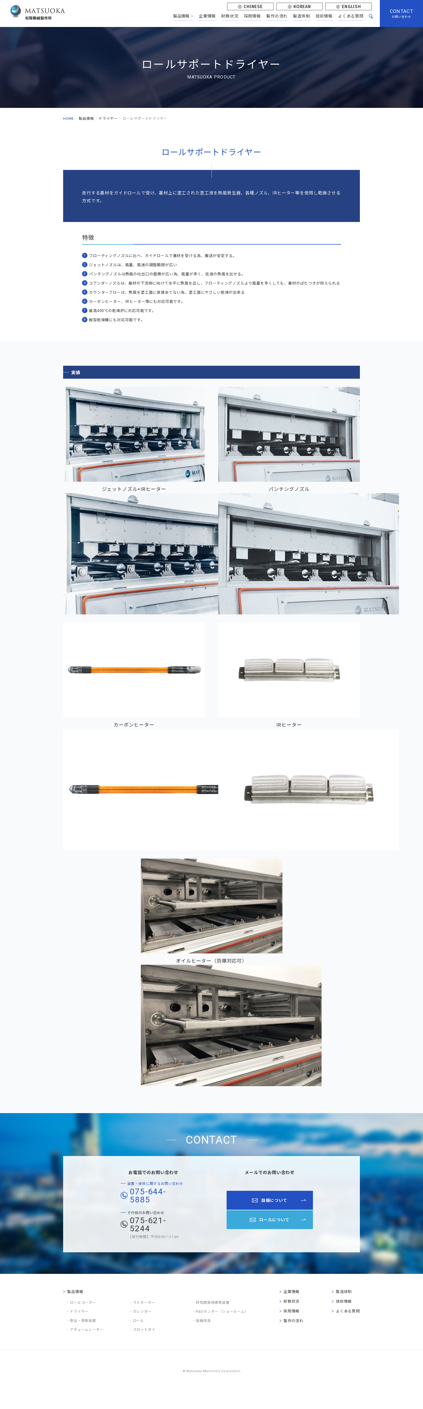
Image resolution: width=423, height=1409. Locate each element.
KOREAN (302, 6)
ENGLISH (351, 6)
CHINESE (253, 6)
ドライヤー (108, 118)
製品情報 (86, 118)
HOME (68, 118)
